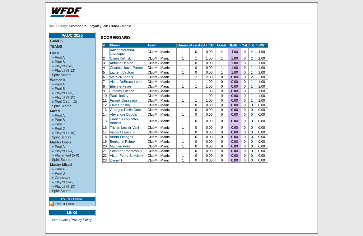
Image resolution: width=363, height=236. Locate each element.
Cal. (245, 45)
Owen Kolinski (121, 58)
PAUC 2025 (72, 35)
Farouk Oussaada (123, 100)
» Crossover (61, 178)
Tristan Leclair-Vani (124, 127)
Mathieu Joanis (121, 77)
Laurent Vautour (122, 72)
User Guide (59, 220)
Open (54, 53)
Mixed (55, 111)
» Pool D (58, 128)
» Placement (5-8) (65, 155)
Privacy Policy (81, 220)
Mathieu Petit (120, 146)
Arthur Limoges (121, 137)
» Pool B (58, 62)
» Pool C (58, 124)
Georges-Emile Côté (125, 110)
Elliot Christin (120, 105)
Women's (57, 80)
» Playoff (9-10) (63, 97)
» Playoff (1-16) (63, 133)
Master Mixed (61, 164)
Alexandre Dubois (123, 114)
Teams (56, 46)
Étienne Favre (120, 86)
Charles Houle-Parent (126, 68)
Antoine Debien (121, 63)
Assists (196, 45)
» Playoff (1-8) (62, 66)
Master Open (60, 142)
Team (151, 45)
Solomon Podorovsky (126, 151)
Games (56, 41)
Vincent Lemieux (122, 132)
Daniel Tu (117, 160)
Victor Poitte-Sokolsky (126, 155)
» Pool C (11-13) (64, 102)
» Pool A (58, 57)
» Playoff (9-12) (63, 70)
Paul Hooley (119, 96)
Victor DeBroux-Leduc (126, 82)
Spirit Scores (61, 75)
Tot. (252, 45)
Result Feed (64, 204)
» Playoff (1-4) (62, 151)
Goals (222, 45)
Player (115, 45)
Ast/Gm (209, 45)
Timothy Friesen (122, 91)
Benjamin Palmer (123, 141)
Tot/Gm (262, 45)
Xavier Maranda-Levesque (122, 51)
